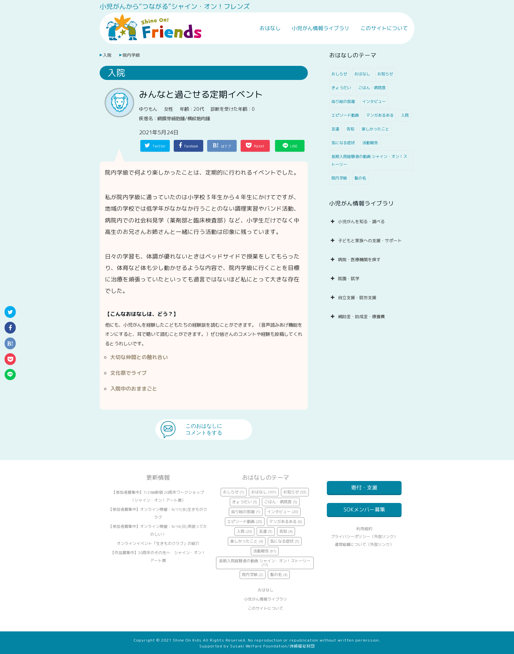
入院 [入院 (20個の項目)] (405, 115)
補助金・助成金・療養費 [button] (357, 316)
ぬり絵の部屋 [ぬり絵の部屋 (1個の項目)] (343, 101)
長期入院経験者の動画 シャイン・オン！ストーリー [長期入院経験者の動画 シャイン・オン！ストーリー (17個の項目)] (369, 160)
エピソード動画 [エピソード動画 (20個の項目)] (345, 115)
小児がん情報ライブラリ (320, 28)
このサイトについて (384, 28)
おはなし (270, 28)
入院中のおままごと (133, 388)
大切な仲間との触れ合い (139, 357)
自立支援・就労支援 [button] (352, 297)
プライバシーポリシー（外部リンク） (364, 544)
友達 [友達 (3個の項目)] (335, 129)
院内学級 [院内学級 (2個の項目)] (339, 178)
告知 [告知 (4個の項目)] (350, 129)
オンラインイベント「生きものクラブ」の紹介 (158, 543)
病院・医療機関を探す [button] (355, 259)
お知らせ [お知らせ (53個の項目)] (385, 74)
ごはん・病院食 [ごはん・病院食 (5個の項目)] (372, 87)
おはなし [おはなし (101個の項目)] (362, 74)
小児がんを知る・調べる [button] (357, 221)
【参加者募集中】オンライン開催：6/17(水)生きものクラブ (158, 513)
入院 (107, 55)
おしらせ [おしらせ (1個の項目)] (339, 74)
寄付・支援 (364, 487)
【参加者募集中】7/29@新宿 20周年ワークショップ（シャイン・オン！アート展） (158, 496)
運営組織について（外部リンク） (364, 552)
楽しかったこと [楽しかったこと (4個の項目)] (375, 129)
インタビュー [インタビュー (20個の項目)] (374, 101)
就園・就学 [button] (344, 278)
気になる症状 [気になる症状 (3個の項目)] (343, 142)
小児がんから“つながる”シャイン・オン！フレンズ (175, 6)
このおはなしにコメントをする (204, 429)
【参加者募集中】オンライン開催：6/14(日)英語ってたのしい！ (158, 530)
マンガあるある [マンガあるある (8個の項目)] (380, 115)
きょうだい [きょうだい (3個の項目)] (341, 87)
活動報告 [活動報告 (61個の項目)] (370, 142)
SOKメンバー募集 (364, 513)
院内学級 (131, 55)
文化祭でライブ (128, 372)
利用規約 (364, 536)
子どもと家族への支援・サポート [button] (365, 240)
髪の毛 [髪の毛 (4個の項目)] (360, 178)
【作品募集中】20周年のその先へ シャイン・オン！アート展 (158, 556)
